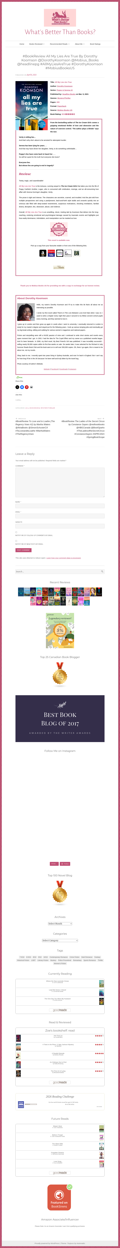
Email (18, 512)
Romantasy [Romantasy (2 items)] (77, 960)
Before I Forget (57, 1135)
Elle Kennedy (58, 1163)
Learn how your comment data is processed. (63, 558)
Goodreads (64, 369)
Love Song (57, 1161)
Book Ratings (95, 44)
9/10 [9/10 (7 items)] (39, 957)
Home (21, 44)
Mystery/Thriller (64, 98)
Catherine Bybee (58, 991)
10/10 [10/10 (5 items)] (46, 957)
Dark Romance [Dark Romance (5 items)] (86, 957)
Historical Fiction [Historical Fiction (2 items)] (23, 960)
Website (47, 369)
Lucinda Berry (59, 1037)
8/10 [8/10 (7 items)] (34, 957)
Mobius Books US (64, 110)
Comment (20, 466)
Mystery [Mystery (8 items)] (53, 960)
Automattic (81, 1243)
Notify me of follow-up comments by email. (34, 535)
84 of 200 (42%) (69, 1104)
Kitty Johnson (58, 982)
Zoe (50, 1102)
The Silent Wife (57, 1144)
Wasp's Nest (57, 1126)
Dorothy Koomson (65, 86)
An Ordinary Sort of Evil (58, 1062)
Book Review (35, 408)
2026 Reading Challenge (60, 1096)
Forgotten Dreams (57, 1152)
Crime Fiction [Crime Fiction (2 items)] (74, 957)
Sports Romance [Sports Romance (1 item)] (90, 960)
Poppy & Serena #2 (65, 90)
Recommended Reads (59, 44)
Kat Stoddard (58, 1127)
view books (99, 1106)
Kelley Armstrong (58, 1063)
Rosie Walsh (58, 1000)
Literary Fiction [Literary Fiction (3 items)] (43, 960)
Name (18, 502)
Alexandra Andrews (59, 1072)
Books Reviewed (36, 44)
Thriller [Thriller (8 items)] (100, 960)
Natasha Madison (58, 1154)
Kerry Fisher (58, 1145)
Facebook (54, 369)
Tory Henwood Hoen (58, 1136)
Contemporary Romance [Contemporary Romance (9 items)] (59, 957)
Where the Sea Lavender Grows (57, 981)
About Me (78, 44)
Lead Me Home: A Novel (57, 990)
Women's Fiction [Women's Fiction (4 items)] (60, 963)
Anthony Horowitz (58, 1055)
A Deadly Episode (58, 1053)
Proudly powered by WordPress (47, 1243)
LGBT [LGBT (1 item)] (33, 960)
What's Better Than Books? (60, 32)
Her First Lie (58, 1036)
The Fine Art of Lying (58, 1071)
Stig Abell (58, 1046)
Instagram (72, 369)
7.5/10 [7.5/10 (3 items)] (22, 957)
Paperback (61, 106)
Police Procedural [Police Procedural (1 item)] (64, 960)
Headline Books (69, 94)
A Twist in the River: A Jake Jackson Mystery (58, 1044)
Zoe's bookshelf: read (60, 1030)
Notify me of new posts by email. (29, 544)
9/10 (27, 408)
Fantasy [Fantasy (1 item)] (97, 957)
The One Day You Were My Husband (58, 999)
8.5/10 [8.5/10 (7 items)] (28, 957)
